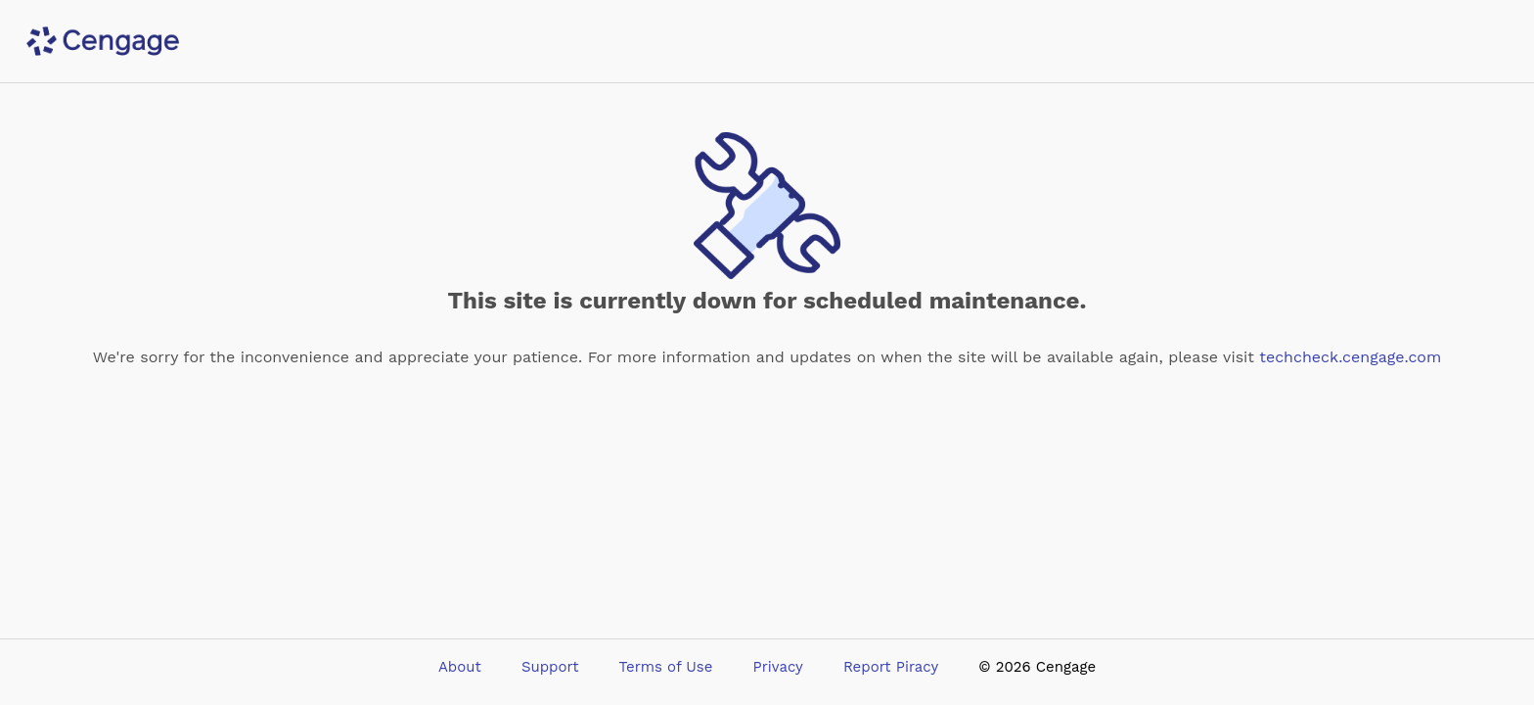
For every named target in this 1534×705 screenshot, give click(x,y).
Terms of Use (666, 667)
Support (550, 667)
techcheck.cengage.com (1350, 357)
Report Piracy (890, 667)
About (459, 667)
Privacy (778, 667)
